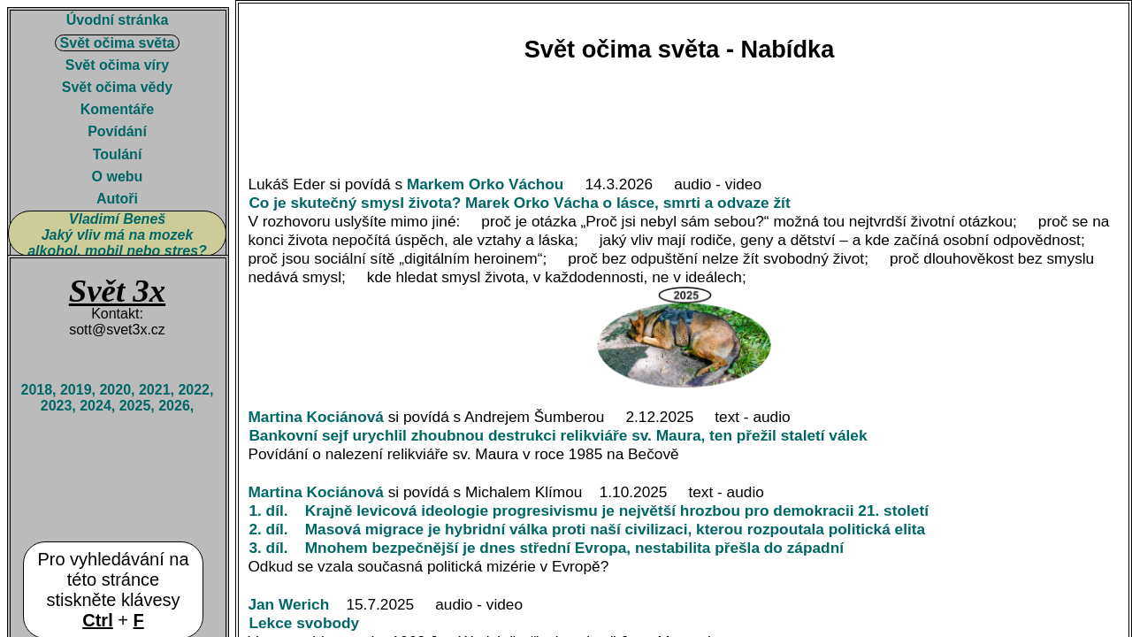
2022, (195, 389)
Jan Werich (288, 604)
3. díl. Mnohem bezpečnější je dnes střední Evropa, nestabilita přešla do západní (548, 547)
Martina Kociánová (316, 417)
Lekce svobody (306, 623)
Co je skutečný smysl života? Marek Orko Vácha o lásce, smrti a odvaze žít (521, 202)
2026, (176, 405)
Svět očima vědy (117, 87)
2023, (60, 405)
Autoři (117, 198)
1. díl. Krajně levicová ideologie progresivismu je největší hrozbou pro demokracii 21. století (590, 510)
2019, (79, 389)
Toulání (117, 154)
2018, (39, 389)
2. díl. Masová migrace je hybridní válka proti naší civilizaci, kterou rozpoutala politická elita (589, 529)
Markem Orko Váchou (485, 184)
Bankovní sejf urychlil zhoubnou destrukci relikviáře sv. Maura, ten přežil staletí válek (560, 435)
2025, (138, 405)
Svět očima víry (117, 65)
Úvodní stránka (117, 19)
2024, (99, 405)
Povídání (117, 131)
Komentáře (117, 109)
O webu (117, 176)
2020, (118, 389)
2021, (158, 389)
